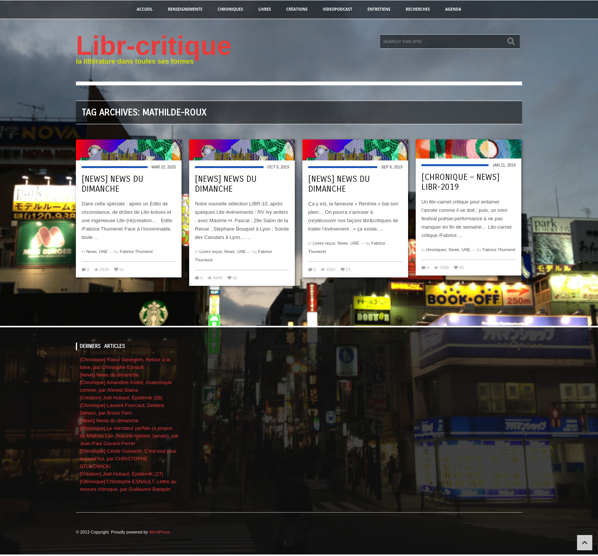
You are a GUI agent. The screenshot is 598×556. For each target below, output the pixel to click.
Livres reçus (210, 251)
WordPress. (160, 532)
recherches (418, 9)
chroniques (230, 9)
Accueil (145, 9)
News (91, 251)
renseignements (185, 9)
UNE (103, 251)
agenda (453, 9)
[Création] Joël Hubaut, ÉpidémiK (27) (121, 474)
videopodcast (337, 9)
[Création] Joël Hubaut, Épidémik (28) (121, 398)
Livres (264, 9)
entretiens (379, 9)
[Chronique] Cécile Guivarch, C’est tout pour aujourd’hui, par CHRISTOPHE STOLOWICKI (128, 458)
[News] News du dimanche (112, 184)
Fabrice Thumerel (136, 251)
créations (296, 9)
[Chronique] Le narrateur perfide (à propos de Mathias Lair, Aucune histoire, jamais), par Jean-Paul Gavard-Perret (129, 435)
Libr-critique (153, 46)
